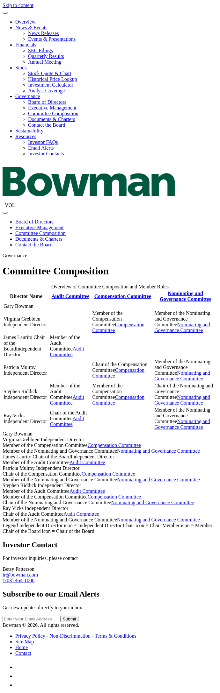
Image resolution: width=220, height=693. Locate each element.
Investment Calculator (50, 85)
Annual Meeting (44, 62)
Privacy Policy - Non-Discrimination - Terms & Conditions (75, 636)
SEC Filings (40, 50)
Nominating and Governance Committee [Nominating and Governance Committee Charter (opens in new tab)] (185, 296)
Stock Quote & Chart (49, 73)
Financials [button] (25, 44)
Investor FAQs (43, 142)
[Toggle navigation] (5, 13)
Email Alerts (41, 148)
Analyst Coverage (46, 90)
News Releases (43, 33)
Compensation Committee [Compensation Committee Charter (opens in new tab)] (122, 296)
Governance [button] (27, 96)
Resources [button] (25, 136)
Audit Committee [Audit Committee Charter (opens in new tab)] (71, 296)
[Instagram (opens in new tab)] (19, 685)
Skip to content (18, 5)
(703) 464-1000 (18, 580)
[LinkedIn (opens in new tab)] (19, 667)
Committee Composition (53, 113)
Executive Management (52, 107)
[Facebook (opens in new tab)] (19, 676)
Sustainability (29, 130)
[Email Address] (31, 619)
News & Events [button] (31, 27)
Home (21, 647)
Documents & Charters (51, 119)
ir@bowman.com (20, 574)
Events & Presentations (52, 39)
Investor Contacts (46, 153)
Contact (23, 653)
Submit (69, 619)
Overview (25, 22)
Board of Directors (47, 102)
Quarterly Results (46, 56)
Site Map (24, 641)
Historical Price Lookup (52, 79)
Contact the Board (46, 125)
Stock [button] (21, 67)
